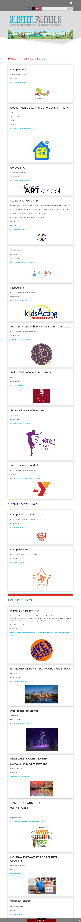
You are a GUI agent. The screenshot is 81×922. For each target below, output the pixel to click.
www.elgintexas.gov (16, 914)
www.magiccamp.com (17, 229)
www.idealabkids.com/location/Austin (22, 262)
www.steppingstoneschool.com (20, 339)
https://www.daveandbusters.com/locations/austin (26, 633)
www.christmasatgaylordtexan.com (21, 681)
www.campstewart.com (17, 562)
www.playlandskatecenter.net (19, 777)
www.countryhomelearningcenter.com (22, 128)
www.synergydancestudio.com (20, 423)
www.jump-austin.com (17, 82)
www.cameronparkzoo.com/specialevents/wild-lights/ (27, 821)
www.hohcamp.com (16, 527)
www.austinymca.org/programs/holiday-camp (25, 478)
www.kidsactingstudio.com (19, 300)
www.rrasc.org (15, 873)
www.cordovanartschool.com (19, 180)
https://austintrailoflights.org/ (19, 723)
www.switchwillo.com (17, 385)
